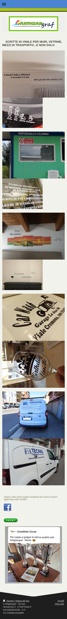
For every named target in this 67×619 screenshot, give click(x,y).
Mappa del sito (22, 601)
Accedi (61, 601)
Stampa (8, 601)
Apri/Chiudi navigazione (33, 4)
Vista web (59, 604)
